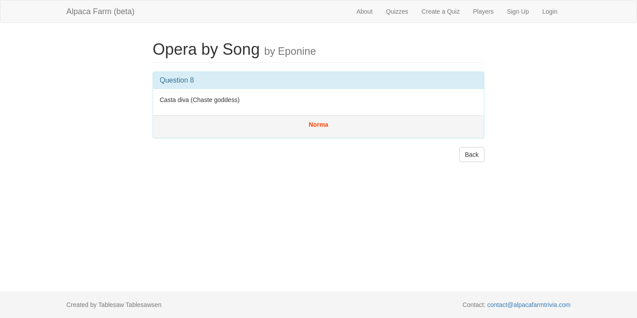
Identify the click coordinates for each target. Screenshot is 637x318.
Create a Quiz (441, 11)
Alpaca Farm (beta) (100, 11)
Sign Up (518, 11)
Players (483, 11)
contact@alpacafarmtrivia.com (529, 304)
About (365, 11)
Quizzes (397, 11)
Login (549, 11)
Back (472, 154)
